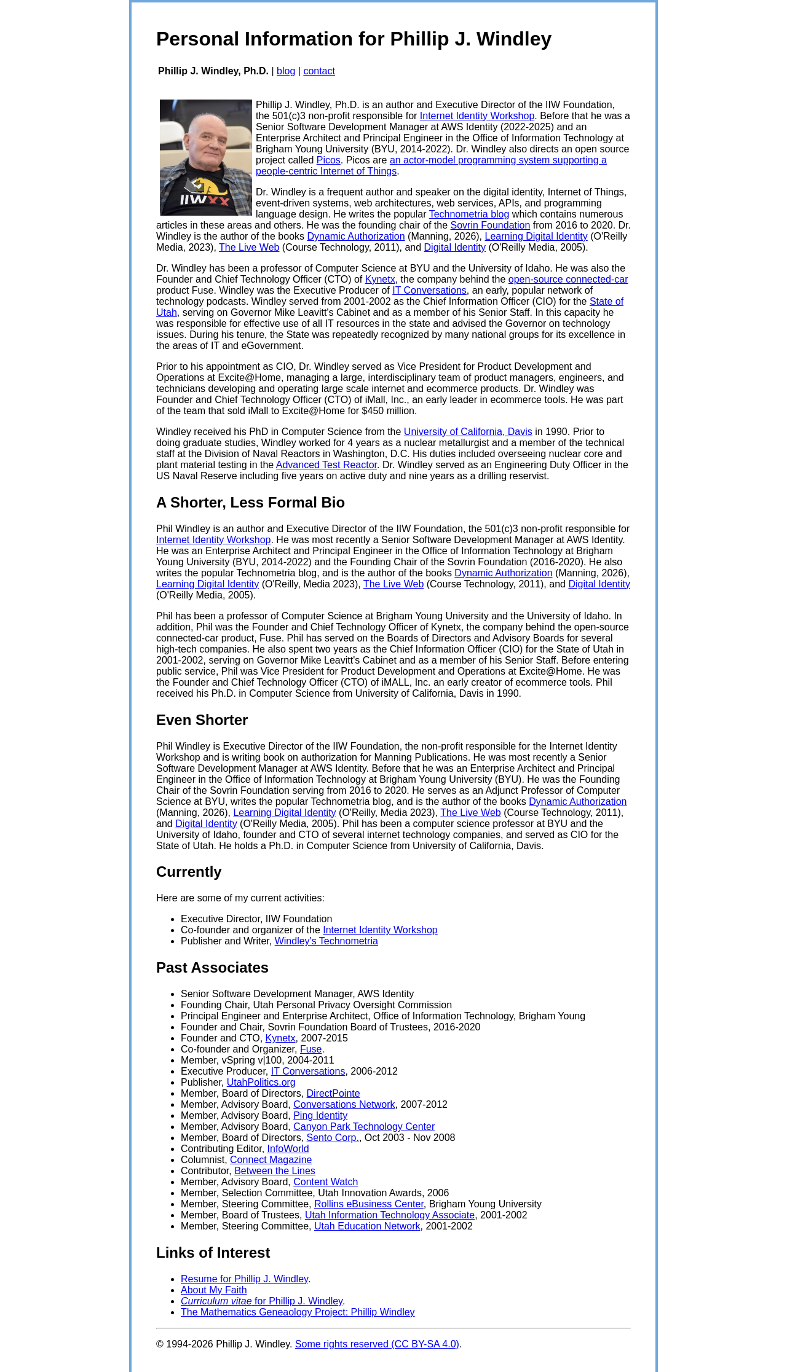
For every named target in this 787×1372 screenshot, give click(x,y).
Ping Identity (320, 1115)
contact (319, 71)
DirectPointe (333, 1093)
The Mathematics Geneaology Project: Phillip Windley (298, 1312)
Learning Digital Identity (536, 236)
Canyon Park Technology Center (364, 1126)
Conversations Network (344, 1104)
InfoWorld (288, 1148)
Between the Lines (274, 1171)
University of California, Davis (468, 431)
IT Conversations (429, 290)
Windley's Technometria (326, 941)
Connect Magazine (271, 1159)
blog (286, 71)
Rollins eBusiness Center (369, 1204)
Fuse (311, 1049)
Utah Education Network (367, 1226)
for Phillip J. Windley (261, 1301)
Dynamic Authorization (356, 236)
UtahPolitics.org (261, 1082)
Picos (329, 160)
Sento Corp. (333, 1137)
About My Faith (214, 1290)
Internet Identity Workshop (477, 116)
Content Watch (325, 1182)
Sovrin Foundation (491, 225)
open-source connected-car (568, 279)
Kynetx (380, 279)
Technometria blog (469, 214)
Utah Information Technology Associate (390, 1215)
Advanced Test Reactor (326, 465)
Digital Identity (455, 247)
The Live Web (249, 247)
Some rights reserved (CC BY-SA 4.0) (377, 1344)
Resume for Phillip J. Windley (244, 1279)
